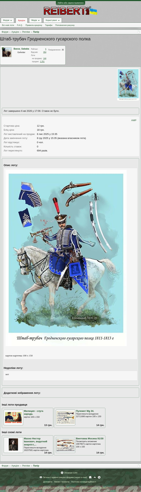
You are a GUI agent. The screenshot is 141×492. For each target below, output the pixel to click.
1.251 (42, 62)
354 (44, 52)
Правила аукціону (34, 25)
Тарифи (49, 25)
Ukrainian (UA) (70, 473)
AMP (133, 120)
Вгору (94, 477)
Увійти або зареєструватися (70, 3)
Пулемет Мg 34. (85, 411)
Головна (90, 477)
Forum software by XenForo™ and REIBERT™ (70, 488)
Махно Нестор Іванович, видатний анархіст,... (35, 441)
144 (44, 58)
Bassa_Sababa (21, 49)
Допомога (47, 482)
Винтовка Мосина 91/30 (90, 438)
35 (63, 50)
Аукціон (21, 20)
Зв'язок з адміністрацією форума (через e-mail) (65, 477)
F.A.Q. (20, 25)
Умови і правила (61, 482)
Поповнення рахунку (65, 25)
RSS (99, 477)
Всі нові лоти (8, 25)
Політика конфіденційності (83, 482)
